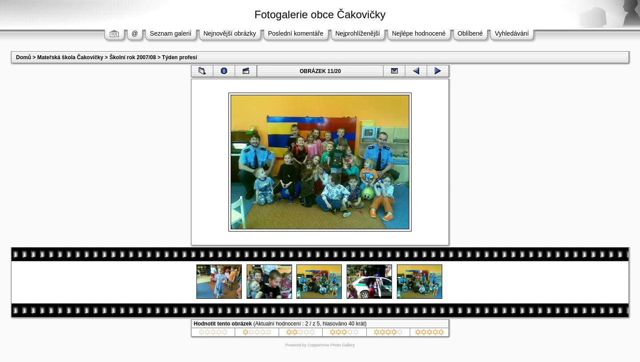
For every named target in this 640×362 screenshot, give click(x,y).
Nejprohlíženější (358, 33)
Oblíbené (470, 33)
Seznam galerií (170, 33)
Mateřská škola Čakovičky (70, 57)
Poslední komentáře (296, 33)
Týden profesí (179, 57)
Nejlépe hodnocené (419, 33)
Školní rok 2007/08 (132, 57)
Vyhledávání (512, 33)
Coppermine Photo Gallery (331, 345)
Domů (23, 57)
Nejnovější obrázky (230, 33)
